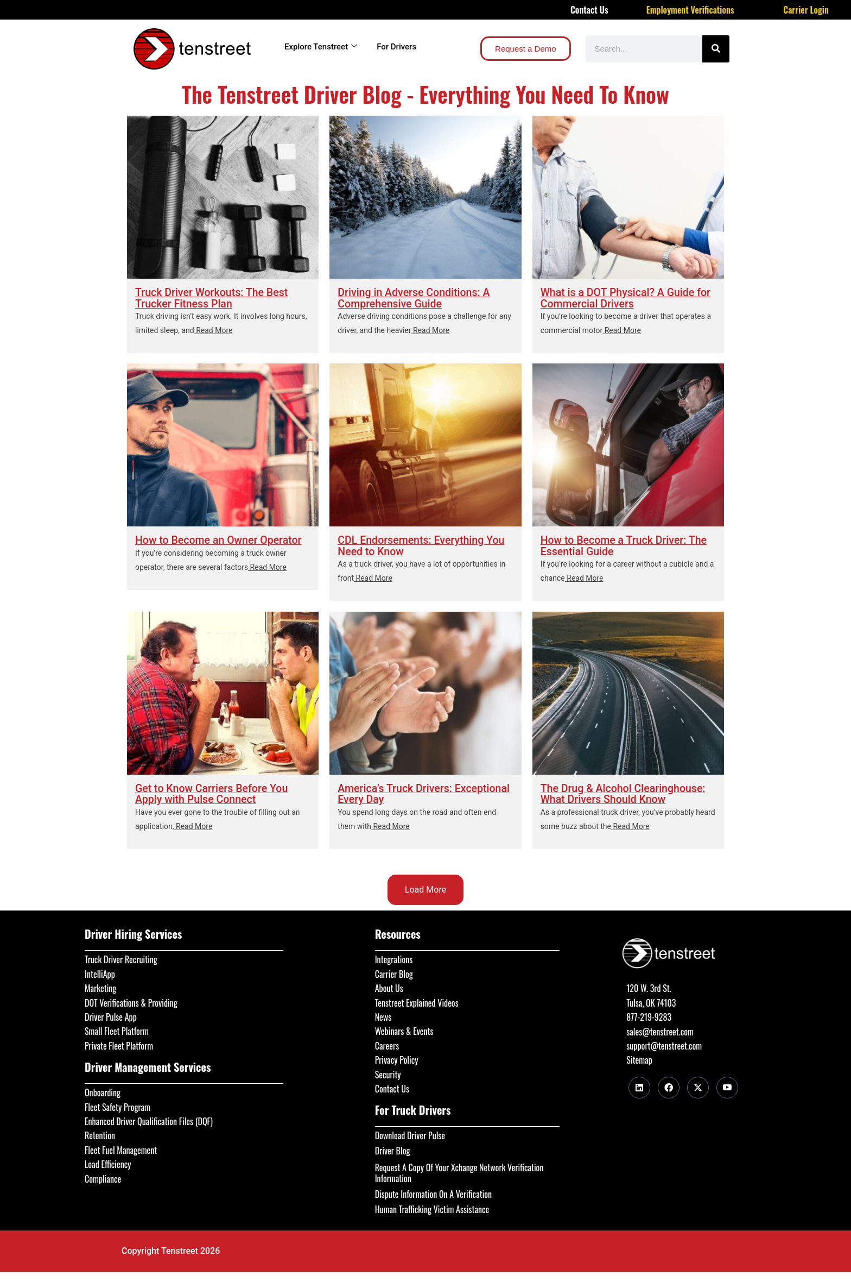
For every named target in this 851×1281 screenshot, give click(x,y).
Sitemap (639, 1058)
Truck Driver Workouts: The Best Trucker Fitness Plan (213, 298)
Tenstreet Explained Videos (417, 1000)
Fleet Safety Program (117, 1105)
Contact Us (589, 9)
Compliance (103, 1176)
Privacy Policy (396, 1058)
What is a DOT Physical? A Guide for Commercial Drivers (628, 298)
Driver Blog (392, 1148)
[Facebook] (668, 1086)
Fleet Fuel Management (121, 1147)
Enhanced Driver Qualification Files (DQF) (149, 1119)
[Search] (715, 48)
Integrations (394, 957)
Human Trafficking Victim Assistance (432, 1207)
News (383, 1015)
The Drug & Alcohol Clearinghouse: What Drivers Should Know (625, 794)
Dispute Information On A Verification (433, 1192)
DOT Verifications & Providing (131, 1000)
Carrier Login (806, 9)
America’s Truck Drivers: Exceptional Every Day (396, 794)
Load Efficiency (108, 1162)
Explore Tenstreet (320, 47)
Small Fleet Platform (117, 1029)
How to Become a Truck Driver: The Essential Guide (626, 545)
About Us (389, 986)
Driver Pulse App (111, 1015)
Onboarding (102, 1090)
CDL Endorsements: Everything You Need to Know (423, 545)
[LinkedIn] (639, 1086)
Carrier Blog (394, 972)
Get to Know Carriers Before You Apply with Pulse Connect (213, 794)
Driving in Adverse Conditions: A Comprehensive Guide (415, 298)
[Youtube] (727, 1086)
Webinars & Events (404, 1029)
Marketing (100, 986)
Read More (213, 329)
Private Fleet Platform (119, 1044)
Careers (387, 1044)
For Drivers (396, 47)
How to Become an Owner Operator (220, 540)
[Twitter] (698, 1086)
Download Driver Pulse (410, 1133)
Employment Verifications (690, 9)
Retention (100, 1133)
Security (388, 1072)
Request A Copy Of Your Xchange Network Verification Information (459, 1171)
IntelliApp (100, 972)
